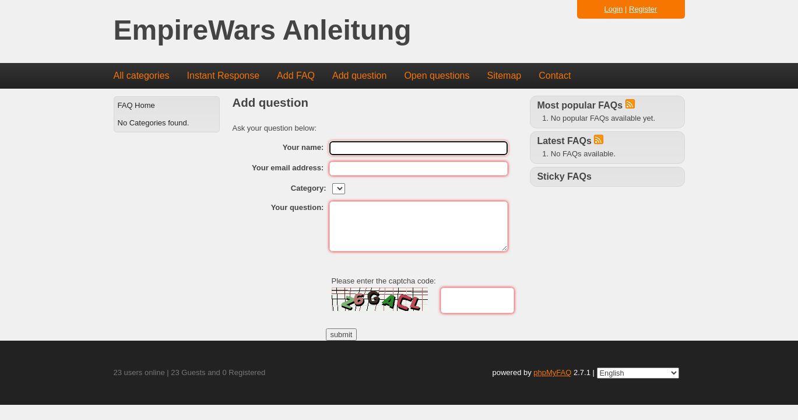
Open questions (436, 75)
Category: (308, 188)
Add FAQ (296, 75)
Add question (359, 75)
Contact (555, 75)
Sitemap (504, 75)
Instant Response (223, 75)
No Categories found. (153, 122)
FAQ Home (136, 105)
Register (643, 9)
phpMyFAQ (552, 372)
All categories (142, 75)
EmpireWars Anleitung (263, 30)
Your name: (303, 147)
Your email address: (288, 167)
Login (613, 9)
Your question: (297, 207)
